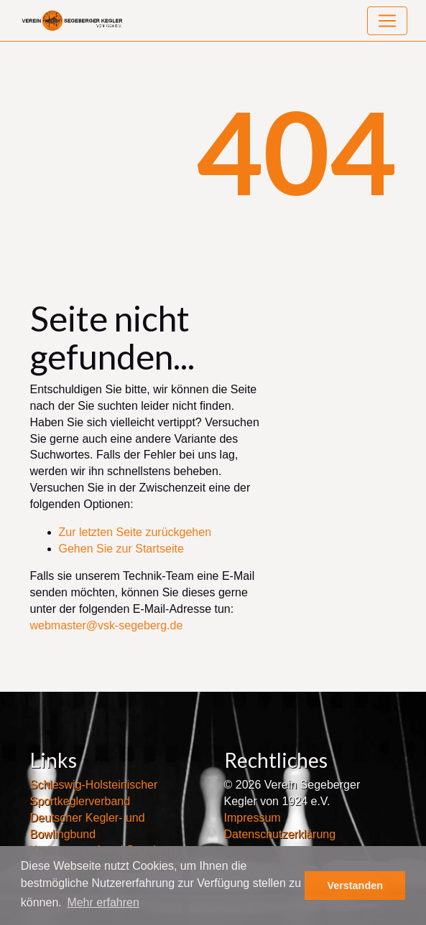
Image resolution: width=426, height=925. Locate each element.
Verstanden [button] (355, 885)
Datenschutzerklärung (280, 834)
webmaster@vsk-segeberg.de (106, 625)
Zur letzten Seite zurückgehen (135, 532)
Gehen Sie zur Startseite (121, 549)
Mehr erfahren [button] (103, 902)
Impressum (252, 818)
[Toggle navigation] (387, 20)
